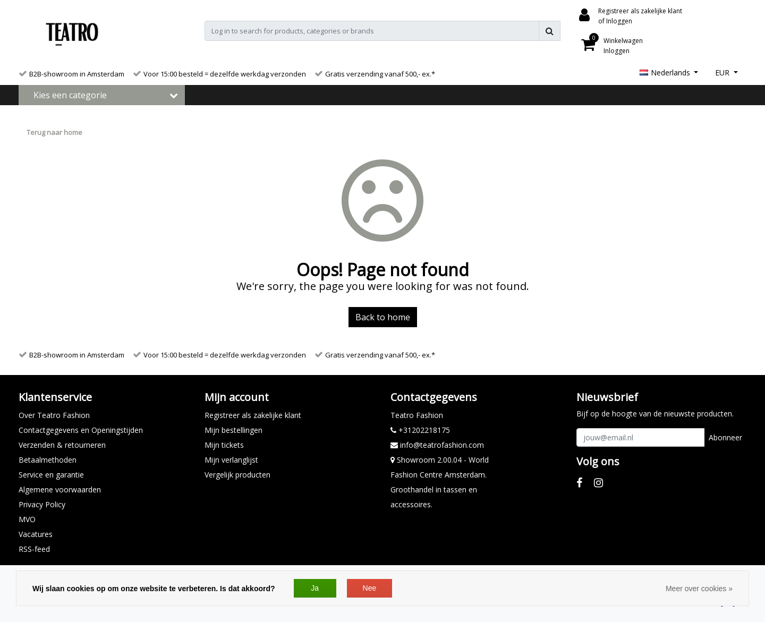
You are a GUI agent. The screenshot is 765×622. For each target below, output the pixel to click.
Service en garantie (51, 475)
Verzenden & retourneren (62, 445)
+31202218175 (420, 430)
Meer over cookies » (699, 588)
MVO (27, 519)
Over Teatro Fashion (54, 415)
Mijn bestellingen (233, 430)
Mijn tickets (224, 445)
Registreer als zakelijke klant (253, 415)
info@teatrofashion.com (437, 445)
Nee (370, 588)
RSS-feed (34, 549)
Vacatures (36, 534)
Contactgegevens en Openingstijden (81, 430)
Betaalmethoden (47, 460)
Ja (315, 588)
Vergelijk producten (237, 475)
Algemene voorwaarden (60, 489)
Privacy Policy (42, 504)
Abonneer (725, 437)
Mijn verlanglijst (231, 460)
